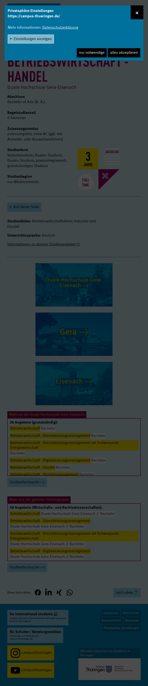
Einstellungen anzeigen (33, 39)
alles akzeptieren (124, 53)
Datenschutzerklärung (60, 28)
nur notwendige (91, 53)
